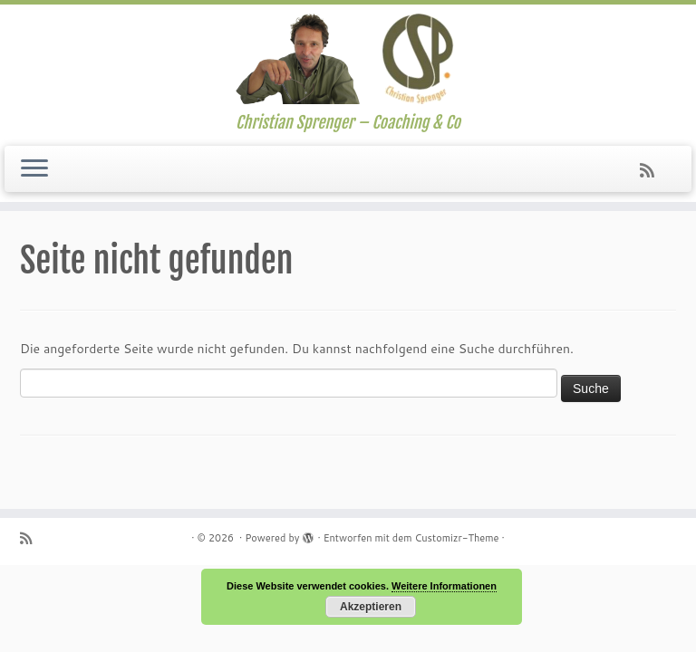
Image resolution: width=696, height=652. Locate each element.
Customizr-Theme (456, 538)
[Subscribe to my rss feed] (653, 170)
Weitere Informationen (444, 585)
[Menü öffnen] (34, 169)
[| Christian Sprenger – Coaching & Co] (348, 59)
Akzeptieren (370, 606)
